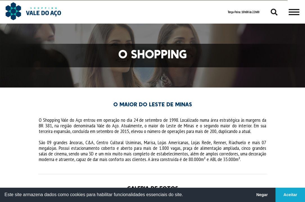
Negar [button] (262, 194)
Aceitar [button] (290, 194)
